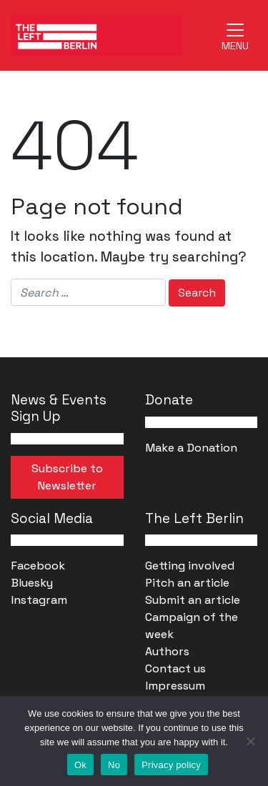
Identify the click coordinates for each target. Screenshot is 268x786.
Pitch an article (187, 582)
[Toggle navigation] (235, 35)
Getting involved (189, 565)
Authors (167, 651)
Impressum (175, 685)
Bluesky (32, 582)
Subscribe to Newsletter (67, 477)
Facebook (38, 565)
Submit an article (192, 599)
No (114, 765)
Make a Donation (191, 447)
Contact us (175, 668)
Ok (80, 765)
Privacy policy (171, 765)
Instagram (39, 599)
